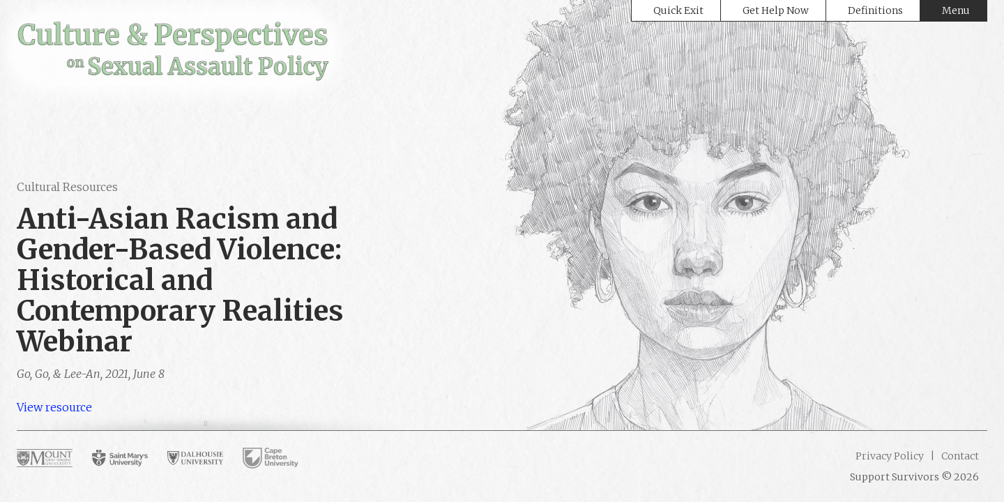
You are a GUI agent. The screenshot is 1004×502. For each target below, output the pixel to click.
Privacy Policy (889, 456)
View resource (54, 407)
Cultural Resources (67, 187)
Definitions (875, 10)
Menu (956, 10)
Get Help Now (776, 10)
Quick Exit (678, 10)
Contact (959, 456)
